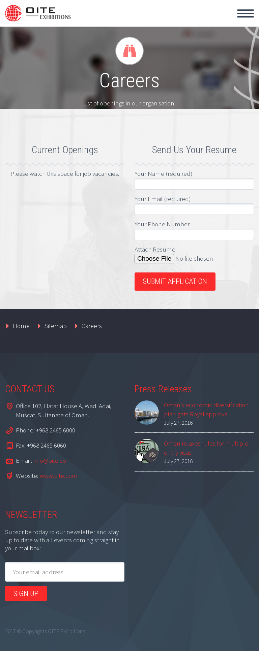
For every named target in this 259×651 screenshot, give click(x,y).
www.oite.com (59, 475)
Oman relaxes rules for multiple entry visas (206, 447)
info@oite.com (52, 460)
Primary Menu (245, 13)
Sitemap (56, 326)
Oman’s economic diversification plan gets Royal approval (206, 409)
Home (21, 326)
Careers (92, 326)
